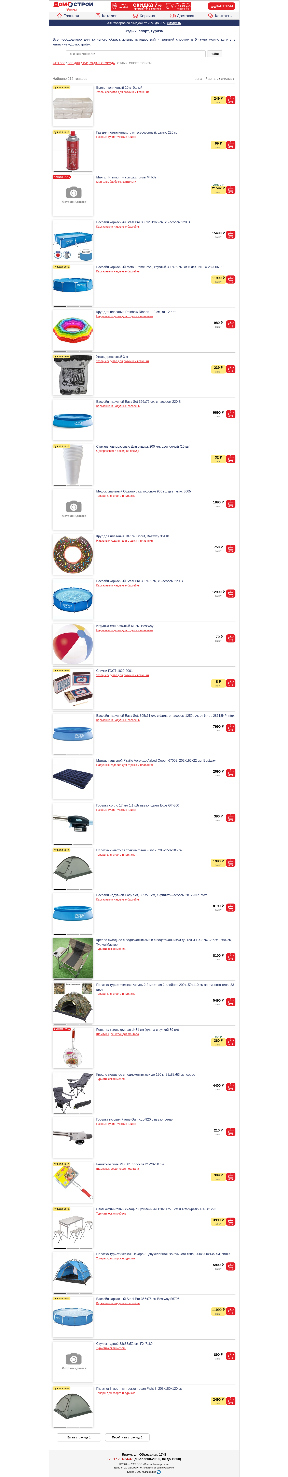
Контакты (220, 15)
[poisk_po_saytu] (136, 53)
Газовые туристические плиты (116, 136)
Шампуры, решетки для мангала (117, 1034)
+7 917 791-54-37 (120, 1459)
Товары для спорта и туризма (115, 495)
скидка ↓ (227, 79)
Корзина (144, 15)
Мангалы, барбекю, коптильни (116, 181)
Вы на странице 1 (79, 1437)
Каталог (106, 15)
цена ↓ (213, 79)
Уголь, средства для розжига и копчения (122, 92)
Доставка (182, 15)
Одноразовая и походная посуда (117, 450)
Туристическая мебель (111, 948)
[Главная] (73, 4)
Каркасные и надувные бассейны (118, 226)
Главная (67, 15)
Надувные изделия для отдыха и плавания (124, 316)
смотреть (174, 23)
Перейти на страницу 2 (127, 1437)
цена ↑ (199, 79)
